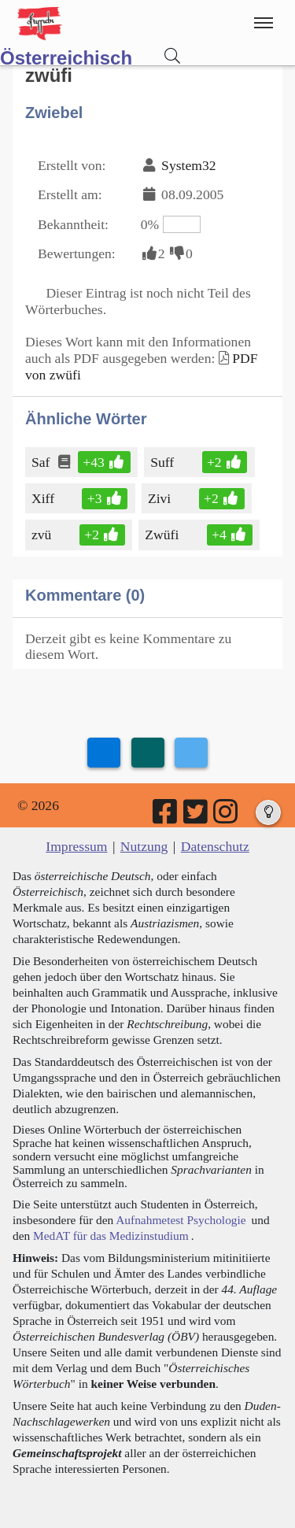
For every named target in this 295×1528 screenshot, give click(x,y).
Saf (41, 462)
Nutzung (144, 846)
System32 (188, 165)
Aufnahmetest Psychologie (180, 1219)
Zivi (160, 498)
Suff (163, 462)
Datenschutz (215, 846)
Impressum (76, 846)
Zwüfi (163, 534)
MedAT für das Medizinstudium (111, 1235)
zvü (42, 534)
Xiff (44, 498)
